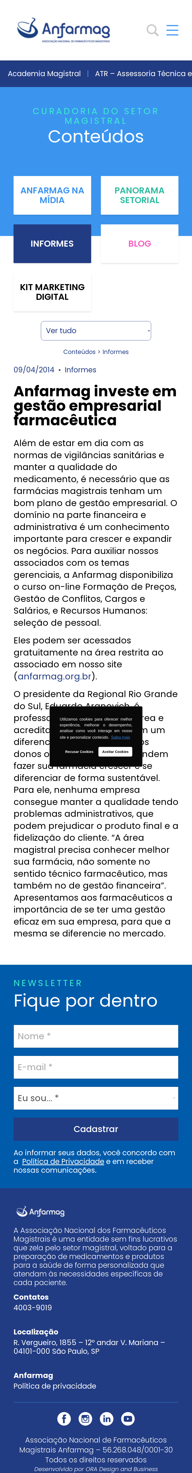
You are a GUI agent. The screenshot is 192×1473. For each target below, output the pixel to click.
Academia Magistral (44, 73)
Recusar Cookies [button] (79, 752)
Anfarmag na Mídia (52, 195)
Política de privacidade (55, 1386)
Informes (52, 244)
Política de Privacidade (63, 1161)
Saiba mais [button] (120, 737)
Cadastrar (96, 1129)
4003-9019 (33, 1308)
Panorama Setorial (140, 195)
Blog (139, 244)
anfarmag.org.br (54, 676)
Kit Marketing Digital (52, 292)
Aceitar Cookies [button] (115, 752)
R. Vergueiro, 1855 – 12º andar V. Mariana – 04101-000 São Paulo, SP (89, 1347)
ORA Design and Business (122, 1469)
